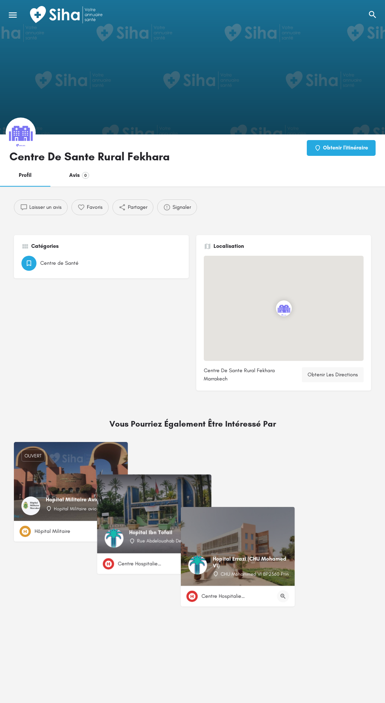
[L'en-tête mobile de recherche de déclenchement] (372, 15)
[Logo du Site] (67, 15)
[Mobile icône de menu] (13, 15)
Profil (25, 175)
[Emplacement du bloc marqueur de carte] (284, 308)
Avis (79, 175)
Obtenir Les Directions (333, 374)
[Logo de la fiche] (21, 133)
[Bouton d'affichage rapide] (116, 531)
